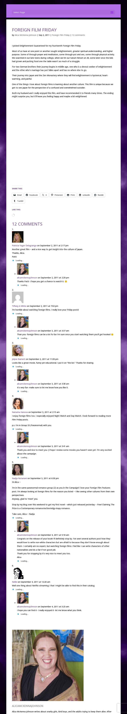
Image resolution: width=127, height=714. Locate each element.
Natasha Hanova (20, 412)
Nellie (14, 581)
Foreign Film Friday (61, 35)
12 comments (78, 35)
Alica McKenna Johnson (25, 35)
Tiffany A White (19, 306)
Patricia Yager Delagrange (24, 245)
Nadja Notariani (19, 478)
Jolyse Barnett (18, 359)
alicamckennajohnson (27, 277)
